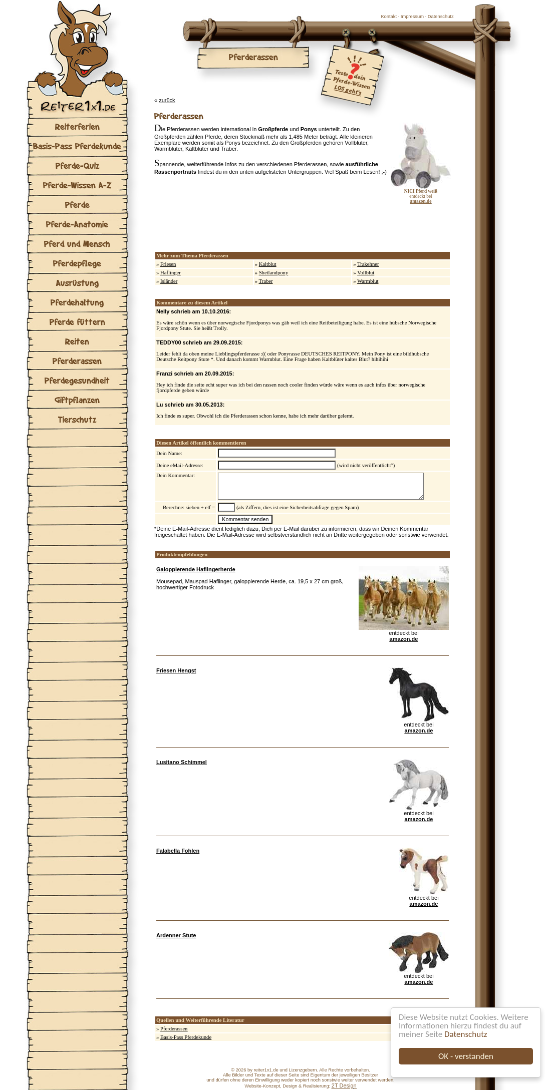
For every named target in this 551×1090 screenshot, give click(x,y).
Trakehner (368, 264)
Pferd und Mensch (77, 243)
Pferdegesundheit (77, 380)
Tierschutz (77, 419)
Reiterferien (77, 126)
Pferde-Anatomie (77, 224)
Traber (265, 281)
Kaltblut (268, 264)
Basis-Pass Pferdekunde (77, 146)
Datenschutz (465, 1034)
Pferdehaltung (77, 302)
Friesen (168, 264)
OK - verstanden (465, 1056)
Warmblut (367, 281)
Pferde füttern (77, 321)
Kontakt (389, 16)
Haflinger (170, 272)
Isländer (168, 281)
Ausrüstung (77, 282)
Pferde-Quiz (77, 165)
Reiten (77, 341)
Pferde (77, 204)
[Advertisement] (271, 224)
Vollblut (365, 272)
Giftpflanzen (77, 400)
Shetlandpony (274, 272)
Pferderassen (77, 360)
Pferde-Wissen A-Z (77, 185)
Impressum (412, 16)
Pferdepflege (77, 263)
